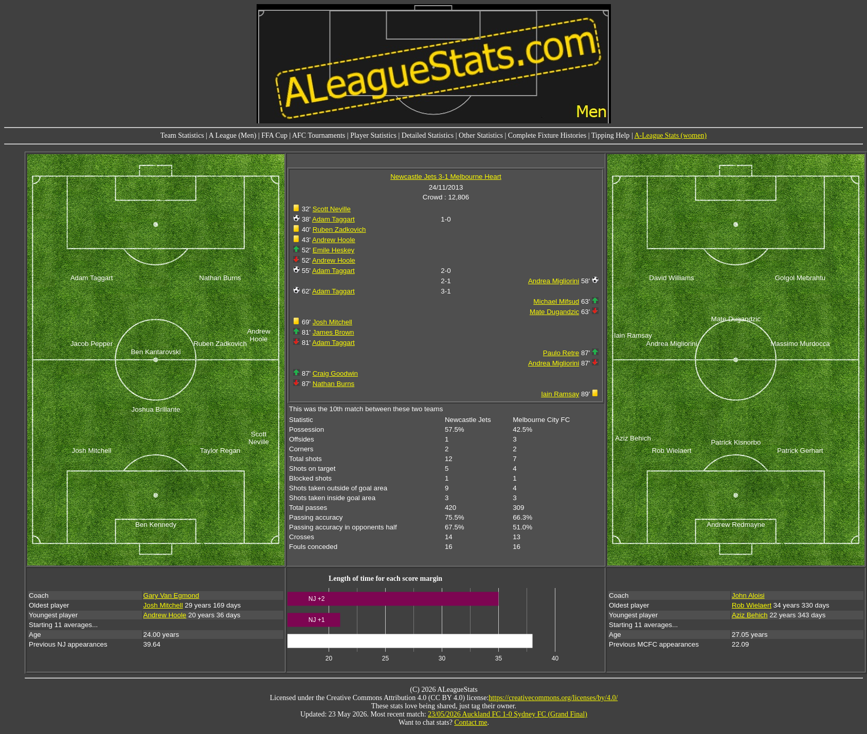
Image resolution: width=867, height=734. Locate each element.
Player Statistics (373, 135)
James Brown (333, 332)
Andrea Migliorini (553, 281)
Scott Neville (332, 209)
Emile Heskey (333, 250)
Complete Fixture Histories (547, 135)
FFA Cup (274, 135)
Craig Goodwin (335, 373)
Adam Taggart (333, 219)
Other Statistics (481, 135)
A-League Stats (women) (670, 135)
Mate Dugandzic (554, 312)
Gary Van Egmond (171, 595)
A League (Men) (233, 135)
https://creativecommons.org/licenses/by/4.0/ (553, 698)
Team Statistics (182, 135)
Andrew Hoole (333, 240)
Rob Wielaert (751, 605)
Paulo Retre (561, 353)
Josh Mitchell (332, 322)
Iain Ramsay (560, 394)
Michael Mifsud (556, 301)
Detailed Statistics (428, 135)
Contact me (470, 722)
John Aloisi (748, 595)
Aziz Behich (750, 615)
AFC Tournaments (318, 135)
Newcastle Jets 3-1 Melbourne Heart (445, 176)
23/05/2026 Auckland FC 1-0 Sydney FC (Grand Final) (507, 714)
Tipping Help (610, 135)
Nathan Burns (334, 384)
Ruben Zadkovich (339, 229)
